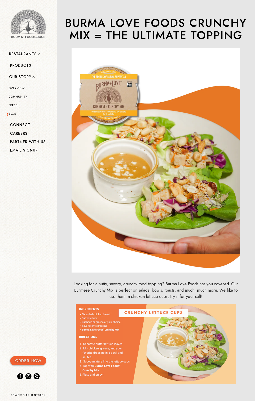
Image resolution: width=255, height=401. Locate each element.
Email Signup (24, 150)
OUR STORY (20, 77)
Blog (13, 114)
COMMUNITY (18, 97)
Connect (20, 125)
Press (13, 105)
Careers (19, 133)
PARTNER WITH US (28, 142)
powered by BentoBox (34, 395)
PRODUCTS (21, 65)
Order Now (28, 360)
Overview (17, 88)
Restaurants (23, 54)
